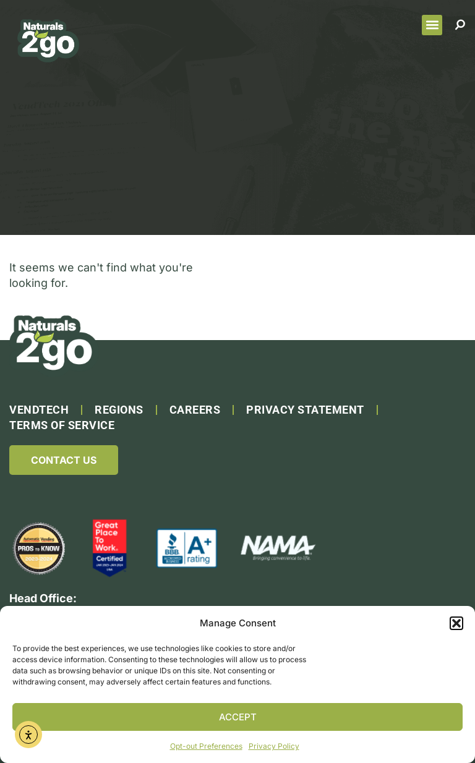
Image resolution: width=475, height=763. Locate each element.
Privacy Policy (274, 746)
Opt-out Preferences (206, 746)
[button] (456, 623)
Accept (238, 717)
